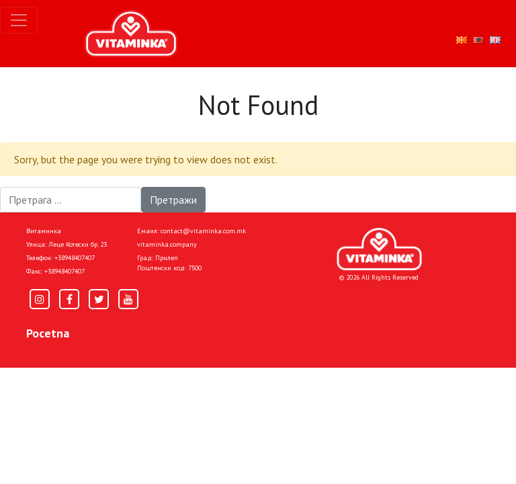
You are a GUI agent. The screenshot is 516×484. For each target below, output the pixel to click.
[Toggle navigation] (19, 20)
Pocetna (47, 333)
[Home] (379, 249)
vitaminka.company (167, 244)
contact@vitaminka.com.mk (203, 231)
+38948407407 (74, 257)
